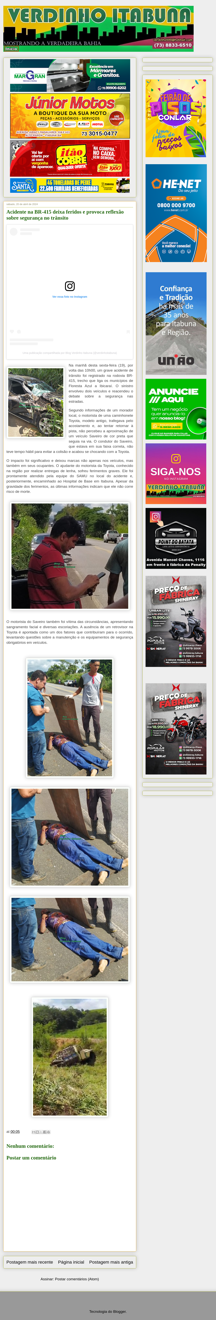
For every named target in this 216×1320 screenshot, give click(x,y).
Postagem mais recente (29, 1262)
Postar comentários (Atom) (77, 1279)
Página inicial (71, 1262)
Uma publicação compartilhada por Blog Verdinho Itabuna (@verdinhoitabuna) (70, 352)
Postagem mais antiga (111, 1262)
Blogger (119, 1311)
